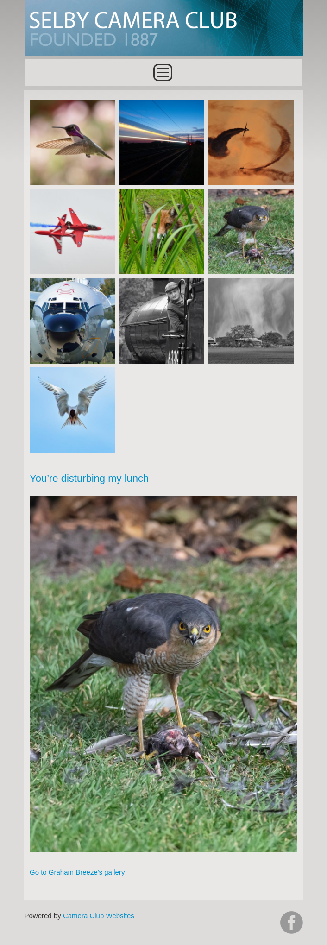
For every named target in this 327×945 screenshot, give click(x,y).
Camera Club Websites (98, 916)
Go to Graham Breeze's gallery (77, 872)
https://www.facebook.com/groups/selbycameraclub (291, 922)
